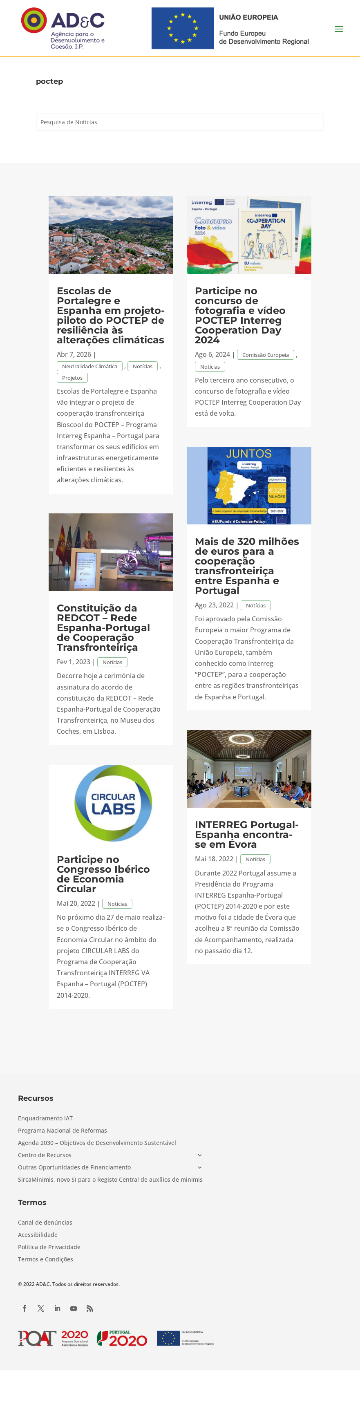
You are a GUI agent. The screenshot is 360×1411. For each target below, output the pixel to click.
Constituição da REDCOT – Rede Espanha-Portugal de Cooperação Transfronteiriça (103, 627)
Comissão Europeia (265, 354)
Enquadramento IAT (45, 1118)
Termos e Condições (45, 1259)
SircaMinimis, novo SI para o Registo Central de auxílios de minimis (110, 1180)
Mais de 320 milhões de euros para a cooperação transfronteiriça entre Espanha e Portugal (247, 565)
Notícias (142, 366)
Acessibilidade (38, 1235)
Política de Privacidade (49, 1247)
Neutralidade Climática (89, 366)
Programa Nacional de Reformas (62, 1131)
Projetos (72, 377)
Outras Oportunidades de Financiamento (74, 1168)
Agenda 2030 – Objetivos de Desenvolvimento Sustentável (97, 1143)
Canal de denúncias (45, 1223)
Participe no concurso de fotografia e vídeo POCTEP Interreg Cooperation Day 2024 (240, 315)
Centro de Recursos (45, 1155)
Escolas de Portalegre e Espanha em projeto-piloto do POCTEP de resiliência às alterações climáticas (111, 315)
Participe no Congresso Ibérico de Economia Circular (103, 874)
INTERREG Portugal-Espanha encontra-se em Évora (247, 834)
